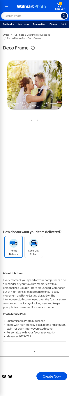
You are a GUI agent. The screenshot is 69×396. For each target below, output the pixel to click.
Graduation (39, 24)
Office (6, 34)
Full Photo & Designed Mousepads (31, 34)
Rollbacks (8, 24)
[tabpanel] (34, 84)
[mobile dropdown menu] (6, 7)
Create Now (52, 376)
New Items (23, 24)
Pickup (53, 24)
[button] (33, 48)
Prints (64, 24)
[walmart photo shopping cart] (59, 7)
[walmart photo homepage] (31, 7)
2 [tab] (36, 119)
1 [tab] (31, 119)
